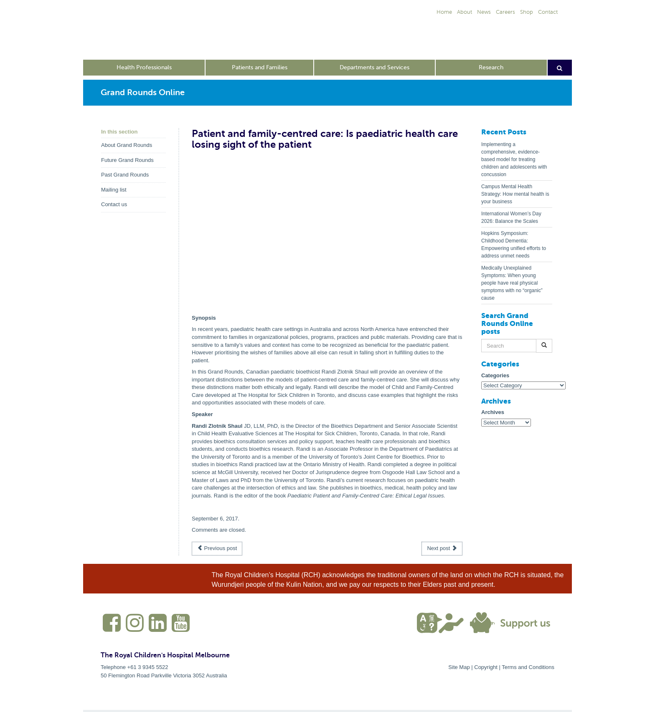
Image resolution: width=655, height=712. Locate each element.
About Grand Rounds (126, 145)
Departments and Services (374, 67)
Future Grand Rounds (127, 160)
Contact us (114, 204)
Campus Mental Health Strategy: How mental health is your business (515, 194)
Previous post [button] (217, 548)
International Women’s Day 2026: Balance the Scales (511, 217)
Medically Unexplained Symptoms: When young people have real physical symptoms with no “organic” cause (512, 283)
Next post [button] (442, 548)
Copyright (486, 667)
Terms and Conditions (528, 667)
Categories (495, 375)
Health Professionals (144, 67)
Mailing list (114, 190)
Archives (492, 412)
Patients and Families (259, 67)
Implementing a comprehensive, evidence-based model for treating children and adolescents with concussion (514, 159)
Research (491, 67)
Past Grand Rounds (125, 175)
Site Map (459, 667)
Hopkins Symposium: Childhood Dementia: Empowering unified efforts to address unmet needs (513, 244)
